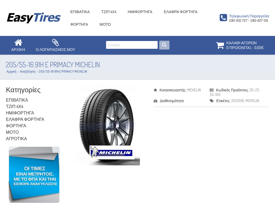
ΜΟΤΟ (105, 24)
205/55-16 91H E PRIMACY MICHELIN (63, 71)
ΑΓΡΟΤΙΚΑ (16, 138)
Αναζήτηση (27, 71)
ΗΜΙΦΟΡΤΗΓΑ (140, 11)
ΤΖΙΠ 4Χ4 (108, 11)
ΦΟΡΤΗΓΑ (79, 24)
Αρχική (11, 71)
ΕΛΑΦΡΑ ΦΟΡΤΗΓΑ (180, 11)
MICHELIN (194, 90)
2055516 (237, 100)
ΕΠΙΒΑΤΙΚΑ (80, 11)
